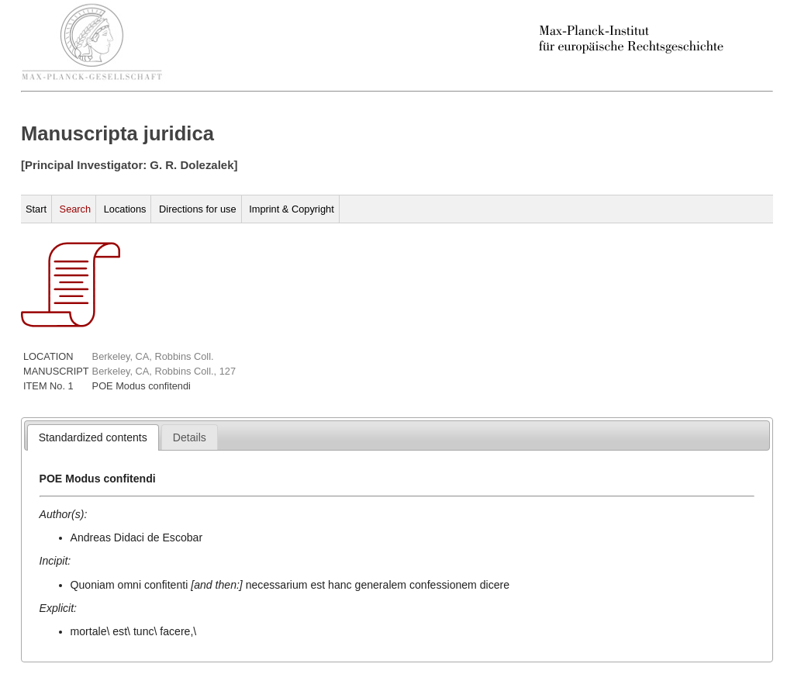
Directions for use (197, 209)
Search (75, 209)
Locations (125, 209)
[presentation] (93, 437)
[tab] (93, 437)
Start (36, 209)
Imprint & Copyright (291, 209)
